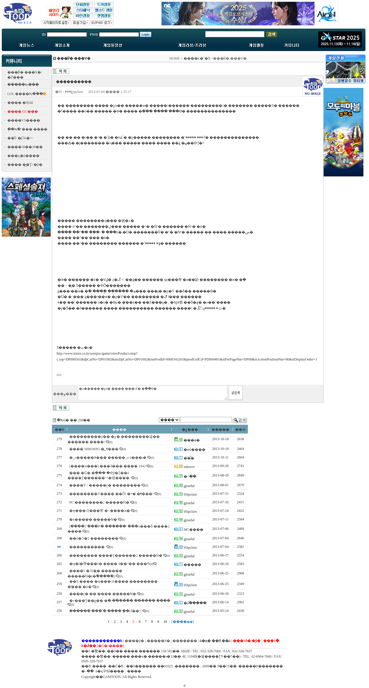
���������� (87, 547)
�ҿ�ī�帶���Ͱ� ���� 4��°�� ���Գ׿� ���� (113, 564)
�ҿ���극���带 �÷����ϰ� (99, 511)
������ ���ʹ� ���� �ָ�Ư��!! (105, 611)
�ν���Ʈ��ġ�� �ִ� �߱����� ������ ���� (119, 601)
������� (184, 641)
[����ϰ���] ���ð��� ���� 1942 (107, 466)
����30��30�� (25, 147)
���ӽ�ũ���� (23, 156)
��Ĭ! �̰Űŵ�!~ (20, 138)
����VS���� (23, 120)
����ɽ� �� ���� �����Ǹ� (102, 594)
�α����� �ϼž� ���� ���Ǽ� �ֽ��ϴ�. (152, 393)
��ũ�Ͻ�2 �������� (93, 538)
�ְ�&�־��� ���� (27, 129)
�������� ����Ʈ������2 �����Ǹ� (115, 555)
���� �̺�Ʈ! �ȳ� (24, 165)
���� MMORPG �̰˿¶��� (93, 449)
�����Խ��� (23, 85)
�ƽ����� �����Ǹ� (93, 519)
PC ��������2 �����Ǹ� (99, 502)
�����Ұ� (158, 641)
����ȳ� (134, 641)
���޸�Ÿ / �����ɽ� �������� (105, 485)
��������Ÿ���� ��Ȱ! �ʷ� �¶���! (111, 494)
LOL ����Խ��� (25, 94)
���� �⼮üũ (20, 103)
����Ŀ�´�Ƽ (197, 58)
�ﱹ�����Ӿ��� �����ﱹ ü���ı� (107, 458)
